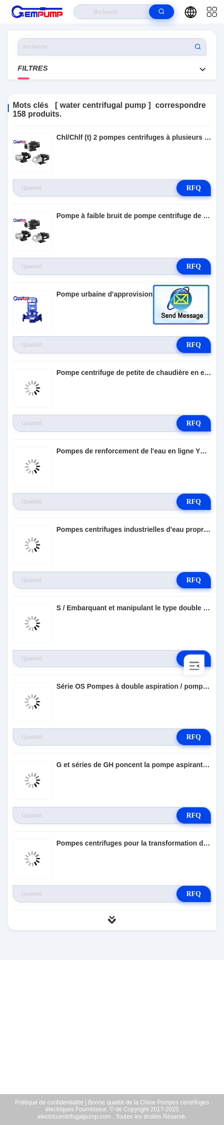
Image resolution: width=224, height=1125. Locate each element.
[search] (161, 11)
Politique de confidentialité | (50, 1102)
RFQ (193, 188)
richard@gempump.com (118, 1032)
